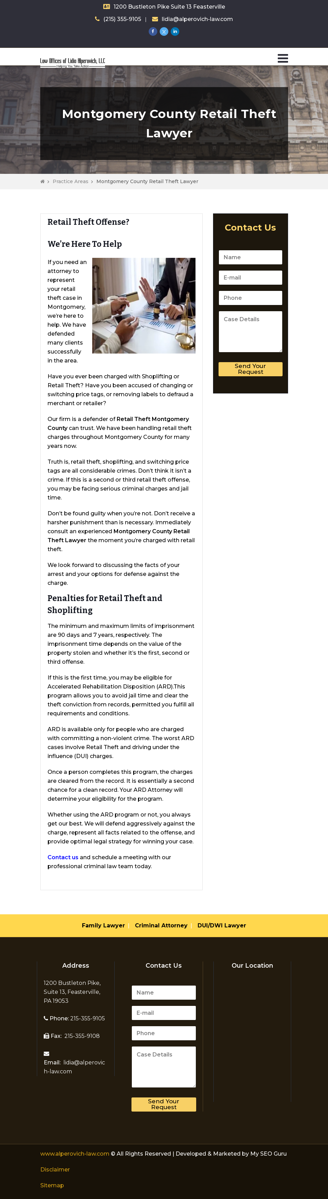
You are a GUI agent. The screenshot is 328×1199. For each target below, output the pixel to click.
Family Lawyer (103, 925)
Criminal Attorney (161, 925)
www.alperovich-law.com (75, 1153)
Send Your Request (250, 368)
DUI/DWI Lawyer (222, 925)
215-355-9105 (87, 1018)
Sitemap (52, 1185)
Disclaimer (55, 1169)
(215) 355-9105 (122, 19)
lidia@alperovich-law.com (197, 19)
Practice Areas (70, 181)
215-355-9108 (81, 1036)
